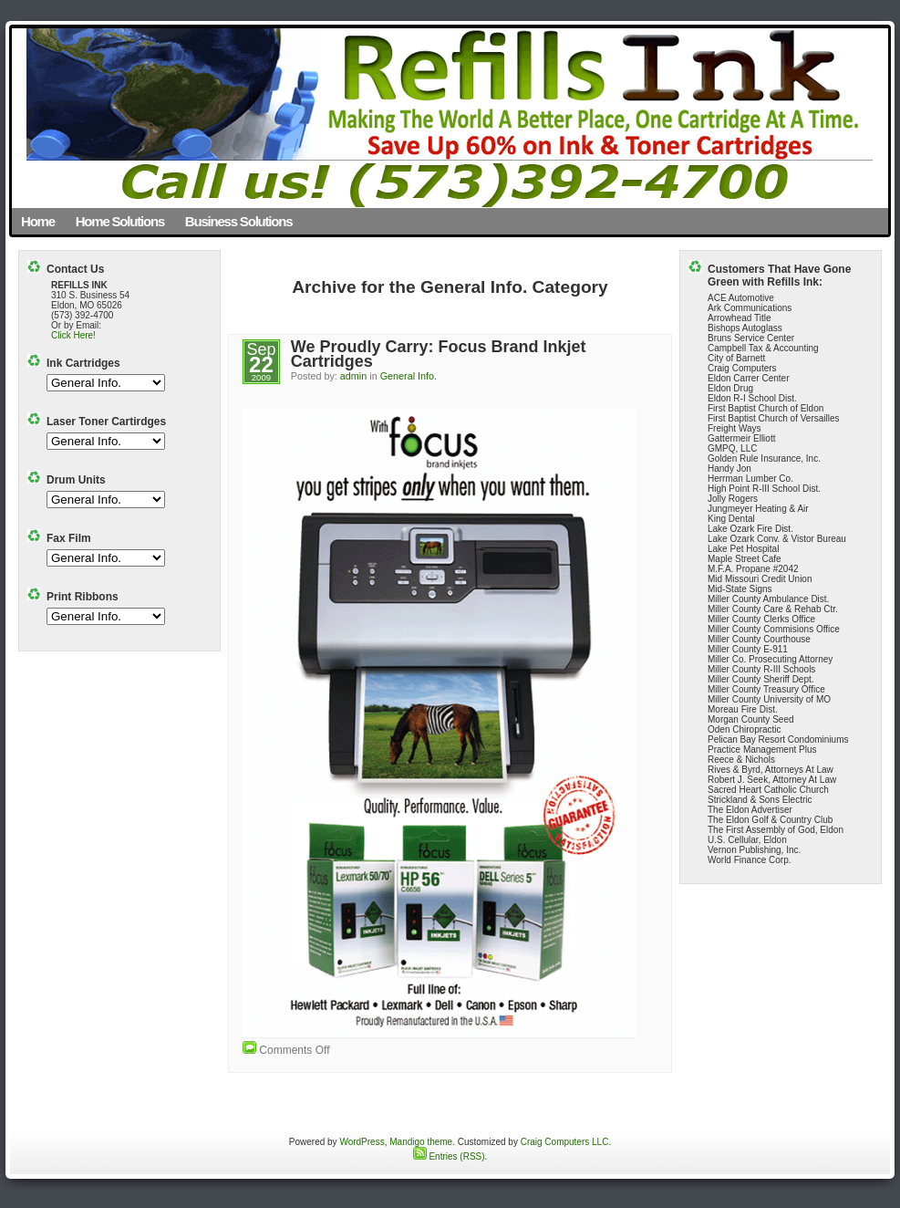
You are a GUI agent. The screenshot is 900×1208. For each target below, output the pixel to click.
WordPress (361, 1142)
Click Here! (73, 335)
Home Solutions (120, 221)
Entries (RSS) (449, 1156)
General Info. (408, 375)
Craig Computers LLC (565, 1142)
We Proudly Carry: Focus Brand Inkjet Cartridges (438, 354)
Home (38, 221)
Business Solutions (239, 221)
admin (353, 375)
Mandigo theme (420, 1142)
